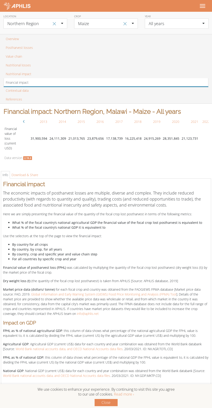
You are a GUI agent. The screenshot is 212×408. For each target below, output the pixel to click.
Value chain (14, 56)
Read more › (124, 394)
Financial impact (17, 82)
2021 (194, 121)
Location (9, 16)
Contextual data (17, 90)
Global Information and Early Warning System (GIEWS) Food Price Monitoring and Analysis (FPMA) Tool (103, 294)
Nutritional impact (18, 74)
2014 (62, 121)
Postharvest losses (19, 47)
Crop (77, 16)
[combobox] (35, 23)
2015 (81, 121)
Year (148, 16)
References (14, 99)
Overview (12, 39)
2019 (156, 121)
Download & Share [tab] (25, 175)
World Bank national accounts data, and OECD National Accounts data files (69, 349)
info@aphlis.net (88, 313)
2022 (206, 121)
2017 (119, 121)
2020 (175, 121)
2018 (138, 121)
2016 (100, 121)
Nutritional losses (18, 65)
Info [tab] (5, 175)
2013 (43, 121)
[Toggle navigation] (202, 6)
